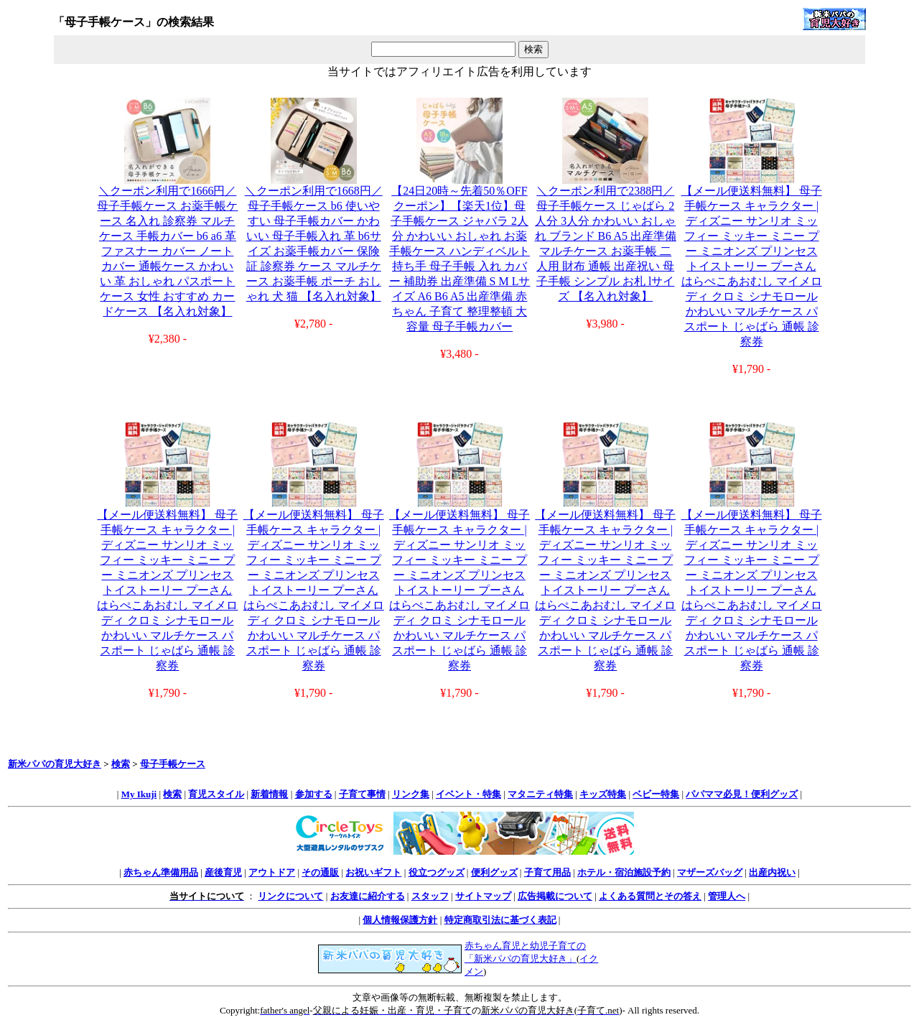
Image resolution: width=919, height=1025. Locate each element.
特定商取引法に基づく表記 (500, 919)
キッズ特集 (602, 794)
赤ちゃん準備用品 (160, 872)
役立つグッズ (437, 872)
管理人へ (726, 896)
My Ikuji (139, 794)
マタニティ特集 (540, 794)
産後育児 (223, 872)
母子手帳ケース (172, 764)
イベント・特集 (468, 794)
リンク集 (410, 794)
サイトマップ (483, 896)
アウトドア (271, 872)
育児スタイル (216, 794)
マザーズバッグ (709, 872)
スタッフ (430, 896)
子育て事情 (362, 794)
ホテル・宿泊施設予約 (624, 872)
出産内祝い (772, 872)
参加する (313, 794)
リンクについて (290, 896)
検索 (120, 764)
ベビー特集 (656, 794)
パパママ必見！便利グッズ (742, 794)
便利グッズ (494, 872)
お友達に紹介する (367, 896)
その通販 (320, 872)
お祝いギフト (373, 872)
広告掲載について (555, 896)
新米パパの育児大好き (54, 764)
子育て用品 (547, 872)
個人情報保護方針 (400, 919)
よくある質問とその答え (650, 896)
